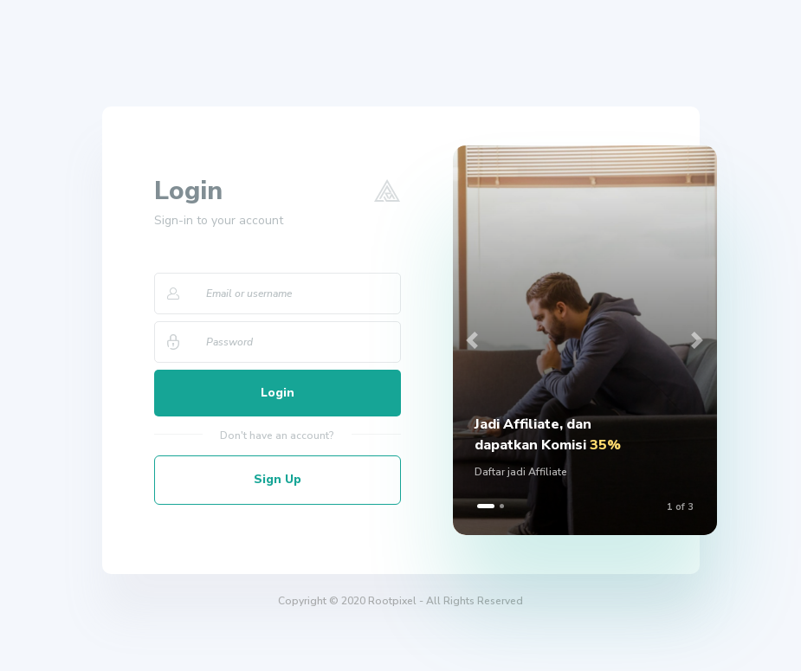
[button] (473, 340)
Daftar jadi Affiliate (521, 473)
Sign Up (277, 481)
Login (277, 393)
